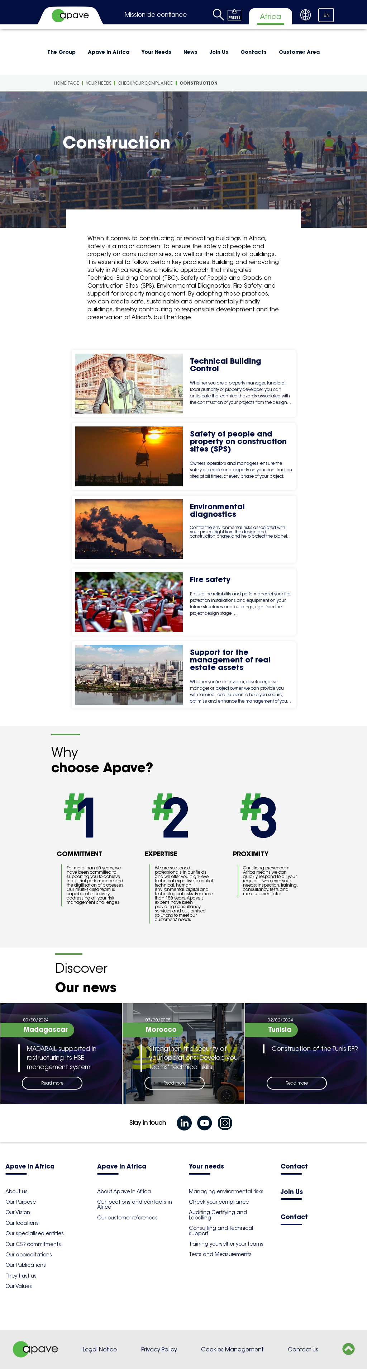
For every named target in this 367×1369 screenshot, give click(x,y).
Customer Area (299, 52)
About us (16, 1191)
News (190, 52)
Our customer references (127, 1217)
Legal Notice (100, 1349)
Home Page (66, 83)
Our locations (22, 1223)
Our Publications (25, 1265)
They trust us (21, 1276)
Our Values (18, 1286)
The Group (61, 52)
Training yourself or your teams (226, 1244)
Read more (52, 1083)
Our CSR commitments (33, 1244)
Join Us (219, 52)
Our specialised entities (34, 1233)
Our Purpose (20, 1202)
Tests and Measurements (220, 1254)
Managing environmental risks (226, 1191)
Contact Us (303, 1349)
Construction (199, 83)
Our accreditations (28, 1254)
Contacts (253, 52)
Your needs (206, 1166)
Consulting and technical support (221, 1230)
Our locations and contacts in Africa (134, 1204)
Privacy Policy (159, 1349)
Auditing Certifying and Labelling (218, 1215)
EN (327, 15)
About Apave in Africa (124, 1191)
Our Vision (17, 1212)
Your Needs (156, 52)
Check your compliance (145, 83)
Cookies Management (232, 1349)
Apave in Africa (108, 52)
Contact (294, 1166)
